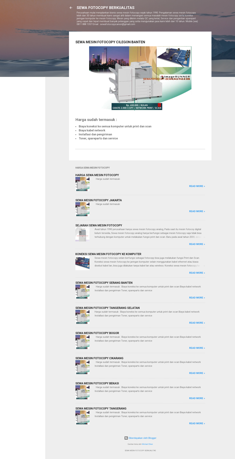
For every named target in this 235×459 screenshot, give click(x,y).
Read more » (197, 186)
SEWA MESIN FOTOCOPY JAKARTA (98, 200)
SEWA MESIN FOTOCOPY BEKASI (97, 383)
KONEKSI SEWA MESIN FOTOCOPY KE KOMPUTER (108, 254)
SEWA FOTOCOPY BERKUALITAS (105, 7)
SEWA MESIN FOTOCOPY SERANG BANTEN (104, 282)
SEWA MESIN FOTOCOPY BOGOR (97, 333)
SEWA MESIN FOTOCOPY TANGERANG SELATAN (107, 308)
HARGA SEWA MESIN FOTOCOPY (97, 175)
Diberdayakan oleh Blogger (140, 438)
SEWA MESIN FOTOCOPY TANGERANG (100, 408)
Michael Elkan (147, 444)
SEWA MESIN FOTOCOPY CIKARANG (99, 358)
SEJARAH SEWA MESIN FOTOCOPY (98, 225)
